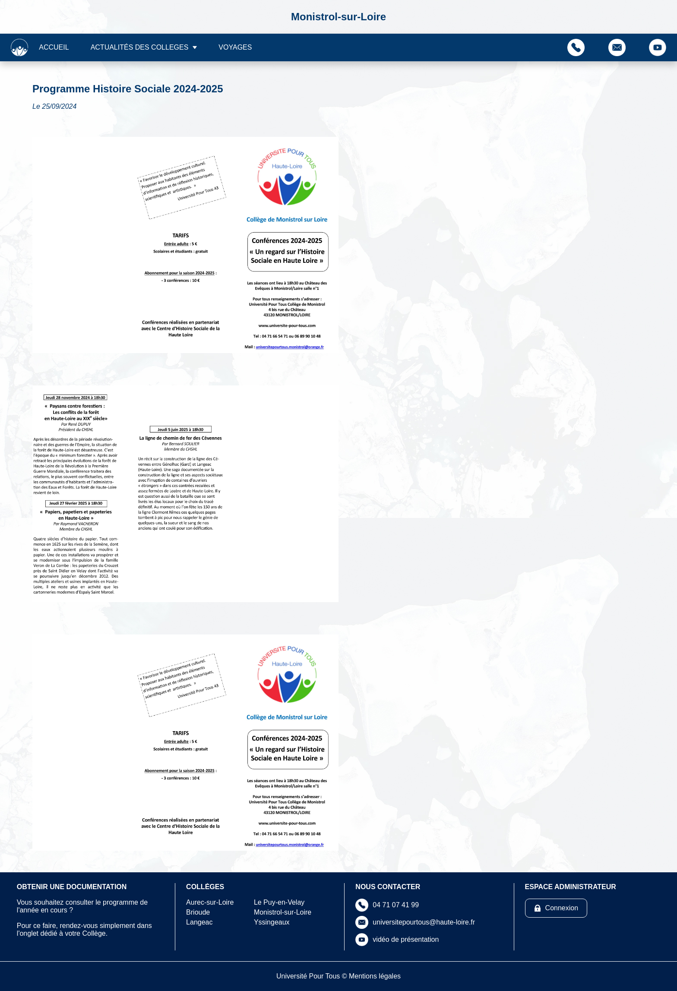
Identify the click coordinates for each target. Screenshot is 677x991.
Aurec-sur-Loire (210, 902)
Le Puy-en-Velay (279, 902)
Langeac (199, 922)
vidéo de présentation (406, 939)
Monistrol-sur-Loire (282, 912)
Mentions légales (375, 976)
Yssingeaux (272, 922)
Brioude (198, 912)
